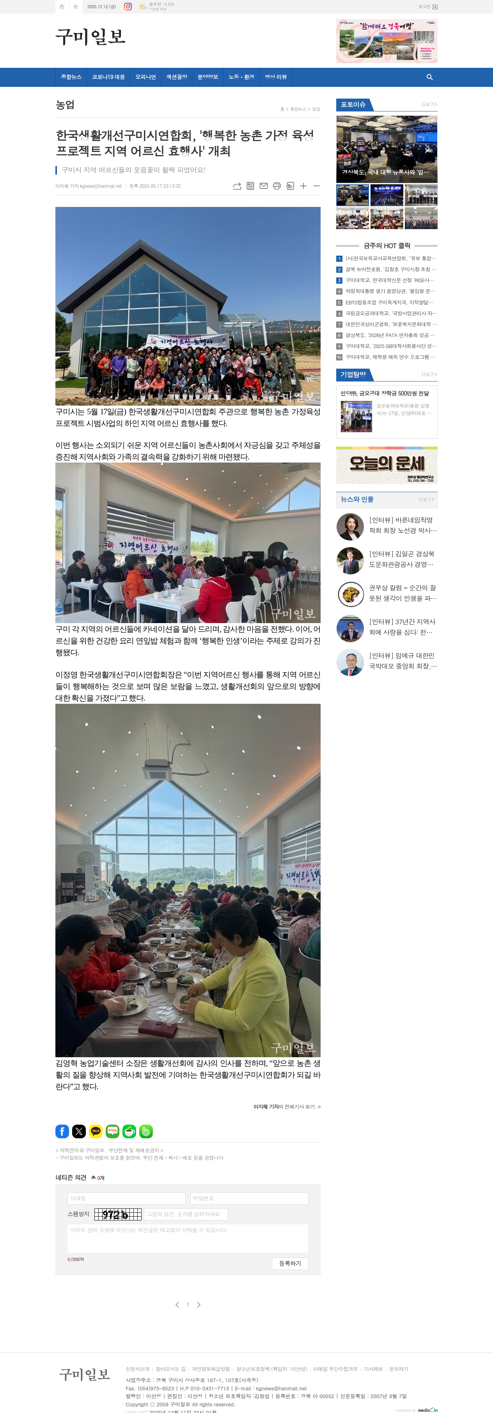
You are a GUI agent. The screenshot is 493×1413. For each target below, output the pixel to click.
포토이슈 (352, 104)
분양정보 (207, 77)
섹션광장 (177, 77)
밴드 (146, 1131)
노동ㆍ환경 (241, 77)
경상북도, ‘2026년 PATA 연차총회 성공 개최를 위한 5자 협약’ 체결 (392, 335)
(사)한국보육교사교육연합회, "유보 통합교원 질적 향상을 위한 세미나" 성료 (392, 258)
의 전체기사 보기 (284, 1106)
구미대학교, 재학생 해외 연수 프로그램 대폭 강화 (392, 356)
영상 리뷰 (276, 77)
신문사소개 (137, 1369)
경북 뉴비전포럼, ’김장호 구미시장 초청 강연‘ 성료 (392, 269)
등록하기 (290, 1263)
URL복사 (237, 186)
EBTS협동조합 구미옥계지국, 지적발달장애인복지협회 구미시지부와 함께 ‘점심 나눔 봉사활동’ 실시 (392, 302)
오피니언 (145, 77)
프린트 (277, 186)
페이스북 (62, 1131)
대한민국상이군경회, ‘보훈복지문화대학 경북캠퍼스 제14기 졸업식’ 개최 (392, 324)
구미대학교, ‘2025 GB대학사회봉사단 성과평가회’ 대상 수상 (392, 346)
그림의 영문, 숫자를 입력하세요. (184, 1214)
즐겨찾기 (75, 7)
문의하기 (398, 1369)
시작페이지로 (62, 7)
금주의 (386, 246)
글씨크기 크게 (303, 186)
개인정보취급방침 (211, 1369)
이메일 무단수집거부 (335, 1369)
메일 (264, 186)
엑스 (79, 1131)
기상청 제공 (158, 9)
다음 (198, 1304)
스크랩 (290, 186)
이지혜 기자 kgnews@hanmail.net (88, 185)
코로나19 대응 (108, 77)
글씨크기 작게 (317, 186)
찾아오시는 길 (171, 1369)
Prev (346, 148)
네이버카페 (129, 1131)
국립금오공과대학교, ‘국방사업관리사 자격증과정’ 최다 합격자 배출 (392, 313)
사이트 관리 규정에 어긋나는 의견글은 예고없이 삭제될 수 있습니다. (149, 1230)
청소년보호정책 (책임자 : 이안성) (271, 1369)
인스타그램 (128, 6)
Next (428, 148)
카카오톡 (96, 1131)
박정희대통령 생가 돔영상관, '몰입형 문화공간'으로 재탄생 (392, 291)
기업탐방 (352, 374)
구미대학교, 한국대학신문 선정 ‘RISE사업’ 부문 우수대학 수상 (392, 280)
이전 (177, 1304)
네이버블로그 (112, 1131)
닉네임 (77, 1198)
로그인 (425, 6)
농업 (316, 109)
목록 (250, 186)
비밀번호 (203, 1198)
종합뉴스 (71, 77)
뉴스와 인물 (357, 499)
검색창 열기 (430, 77)
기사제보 (373, 1369)
